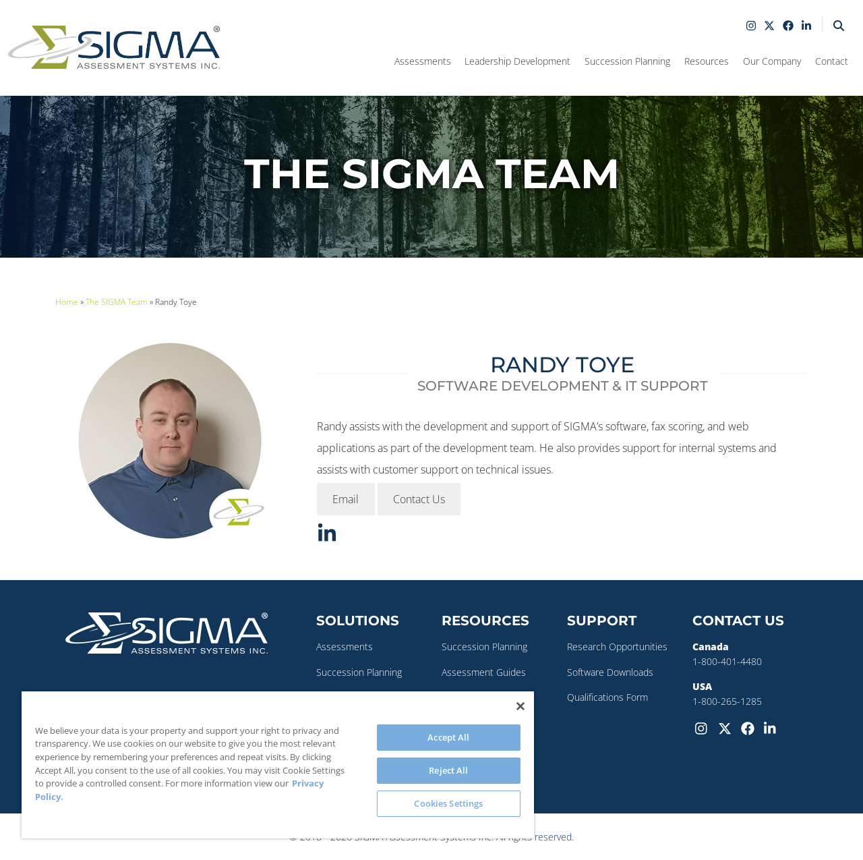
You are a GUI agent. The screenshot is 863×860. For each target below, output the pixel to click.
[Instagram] (704, 727)
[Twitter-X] (727, 727)
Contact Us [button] (419, 499)
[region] (278, 764)
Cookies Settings (448, 803)
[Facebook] (749, 727)
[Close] (520, 706)
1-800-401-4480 (727, 661)
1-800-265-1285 (727, 701)
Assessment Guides (484, 672)
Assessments (344, 646)
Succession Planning (359, 672)
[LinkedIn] (772, 727)
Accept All (448, 737)
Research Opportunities (617, 646)
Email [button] (345, 499)
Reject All (448, 770)
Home (66, 302)
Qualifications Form (607, 697)
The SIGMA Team (117, 302)
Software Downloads (610, 672)
